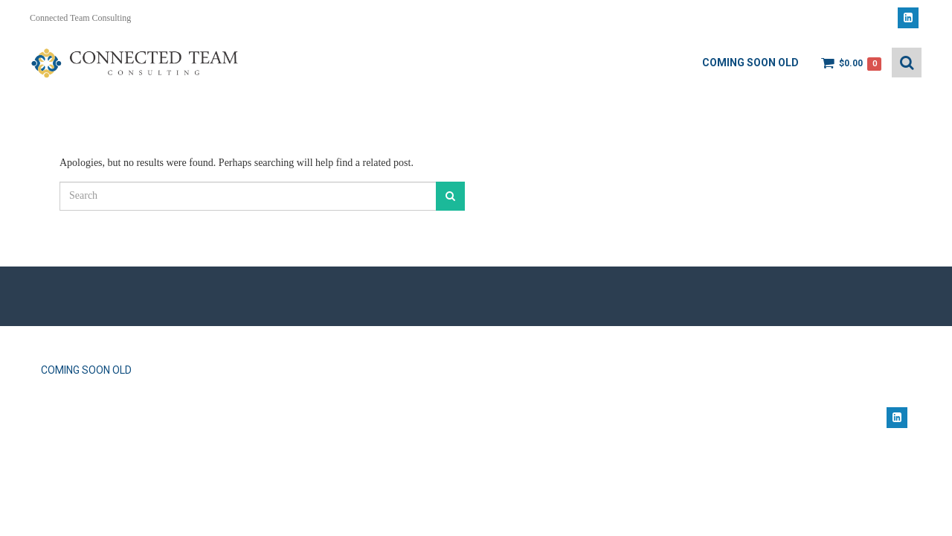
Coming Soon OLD (750, 62)
